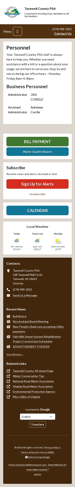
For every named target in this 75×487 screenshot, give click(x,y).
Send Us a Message (25, 295)
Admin (37, 474)
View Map (18, 283)
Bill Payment (37, 141)
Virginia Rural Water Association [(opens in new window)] (33, 386)
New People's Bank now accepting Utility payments (38, 329)
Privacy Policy (52, 447)
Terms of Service (30, 452)
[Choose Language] (37, 417)
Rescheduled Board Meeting (30, 321)
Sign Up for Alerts (37, 184)
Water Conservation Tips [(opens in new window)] (28, 376)
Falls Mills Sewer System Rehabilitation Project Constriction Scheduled (37, 339)
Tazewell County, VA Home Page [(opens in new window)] (33, 371)
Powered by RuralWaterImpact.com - (37, 467)
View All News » (14, 354)
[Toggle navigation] (17, 31)
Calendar (37, 210)
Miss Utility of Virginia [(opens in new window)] (26, 396)
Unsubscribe (37, 194)
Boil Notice (19, 316)
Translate (37, 424)
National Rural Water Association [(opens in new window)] (33, 381)
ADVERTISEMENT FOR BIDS (31, 346)
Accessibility (47, 452)
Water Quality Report (37, 151)
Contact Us (63, 33)
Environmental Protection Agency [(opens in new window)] (34, 391)
